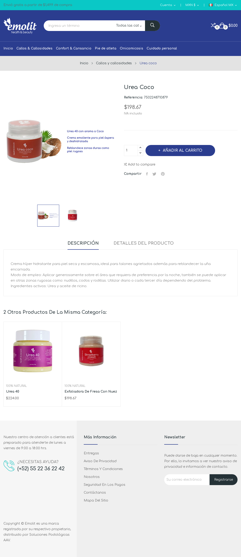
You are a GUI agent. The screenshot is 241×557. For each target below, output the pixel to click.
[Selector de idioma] (223, 5)
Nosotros (92, 477)
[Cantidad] (131, 150)
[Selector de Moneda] (192, 5)
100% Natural (16, 386)
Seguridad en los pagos (104, 484)
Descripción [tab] (83, 243)
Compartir (147, 173)
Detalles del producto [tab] (144, 243)
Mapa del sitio (96, 500)
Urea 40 (12, 391)
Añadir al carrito (182, 150)
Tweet (154, 173)
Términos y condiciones (103, 469)
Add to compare (139, 165)
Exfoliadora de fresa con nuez (91, 391)
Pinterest (163, 173)
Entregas (91, 453)
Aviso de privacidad (100, 461)
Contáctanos (95, 492)
